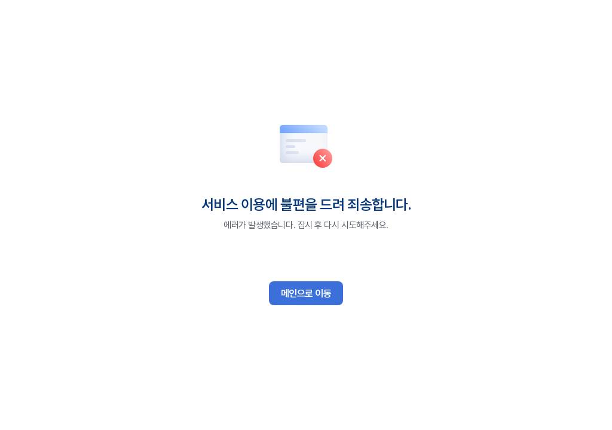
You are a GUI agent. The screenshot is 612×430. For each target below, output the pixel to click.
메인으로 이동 (306, 293)
